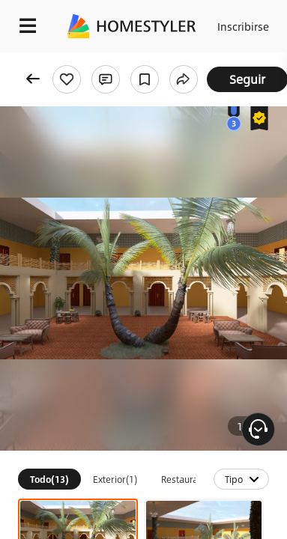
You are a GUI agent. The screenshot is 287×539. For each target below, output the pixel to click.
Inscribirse (243, 26)
